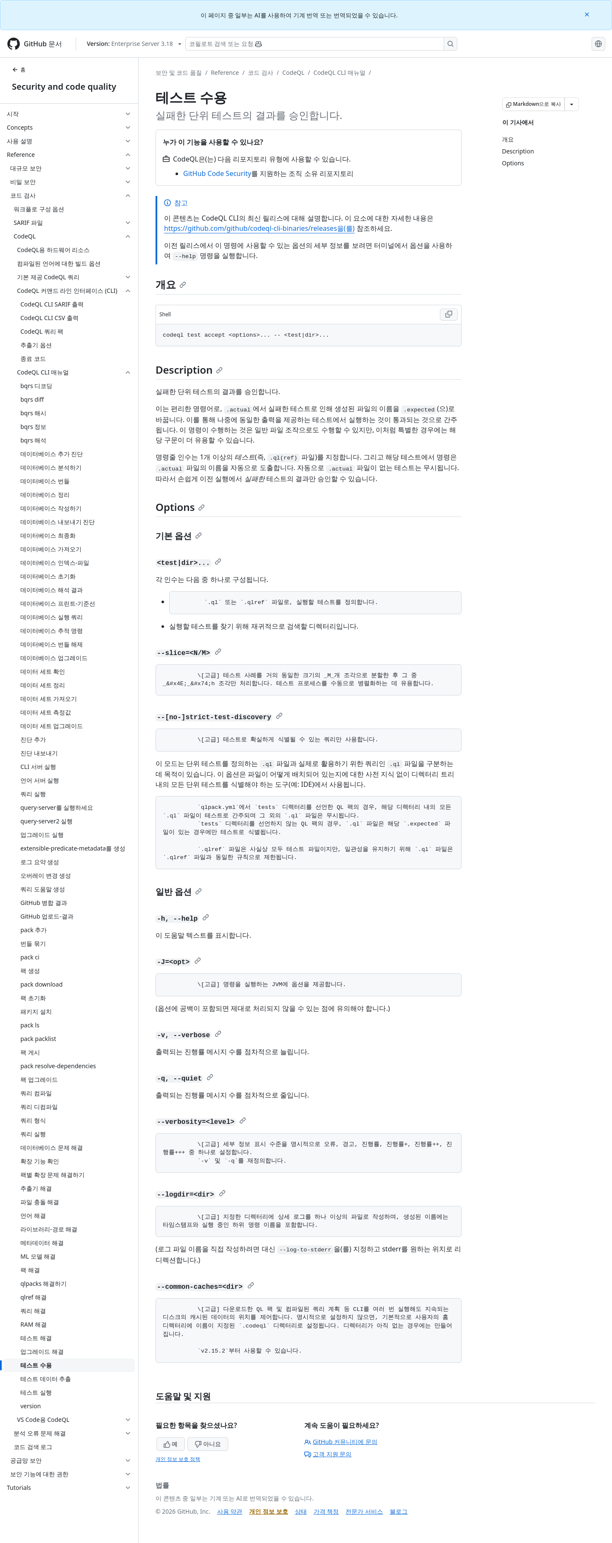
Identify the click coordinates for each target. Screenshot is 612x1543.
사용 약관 (230, 1511)
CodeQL (293, 72)
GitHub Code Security (217, 173)
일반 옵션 (179, 891)
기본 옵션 (179, 536)
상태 (301, 1511)
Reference (225, 72)
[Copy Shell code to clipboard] (449, 315)
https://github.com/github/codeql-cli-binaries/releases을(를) (259, 228)
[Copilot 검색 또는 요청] (321, 44)
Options (180, 507)
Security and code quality (64, 86)
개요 (171, 284)
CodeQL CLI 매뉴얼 (340, 72)
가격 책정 (326, 1511)
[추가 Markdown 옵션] (571, 104)
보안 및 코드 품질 (179, 72)
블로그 (399, 1511)
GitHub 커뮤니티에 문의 (340, 1442)
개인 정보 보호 (268, 1511)
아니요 (208, 1444)
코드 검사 (260, 72)
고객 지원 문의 (327, 1454)
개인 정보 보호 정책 (178, 1459)
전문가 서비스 (364, 1511)
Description (189, 370)
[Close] (588, 14)
